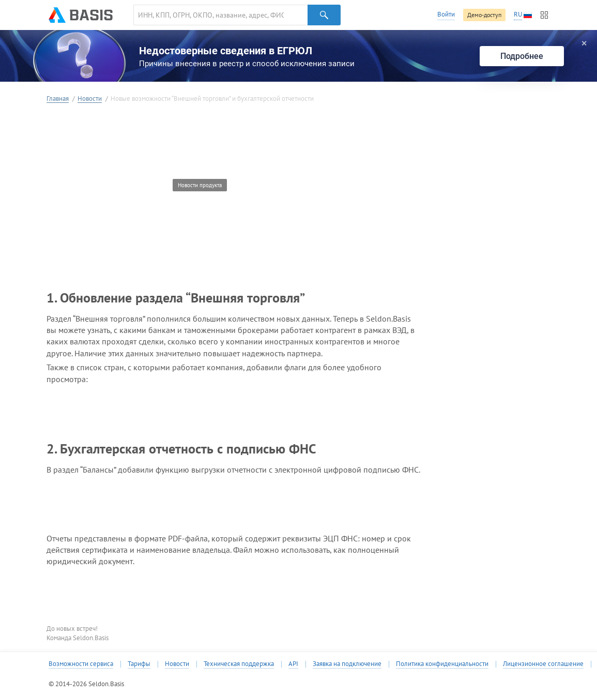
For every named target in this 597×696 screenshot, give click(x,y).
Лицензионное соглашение (543, 664)
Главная (58, 99)
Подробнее (521, 56)
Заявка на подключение (347, 664)
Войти (446, 14)
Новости (90, 99)
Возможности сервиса (81, 664)
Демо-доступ (484, 15)
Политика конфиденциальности (442, 664)
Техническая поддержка (239, 664)
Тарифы (139, 664)
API (293, 664)
